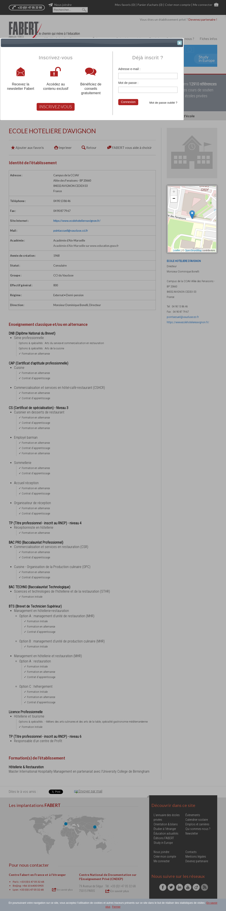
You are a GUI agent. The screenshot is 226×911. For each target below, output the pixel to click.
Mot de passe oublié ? (163, 102)
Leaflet (176, 250)
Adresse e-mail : (129, 69)
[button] (179, 43)
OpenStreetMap (193, 250)
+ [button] (173, 192)
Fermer (116, 906)
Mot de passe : (128, 83)
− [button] (173, 199)
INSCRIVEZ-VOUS (55, 106)
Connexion (128, 102)
